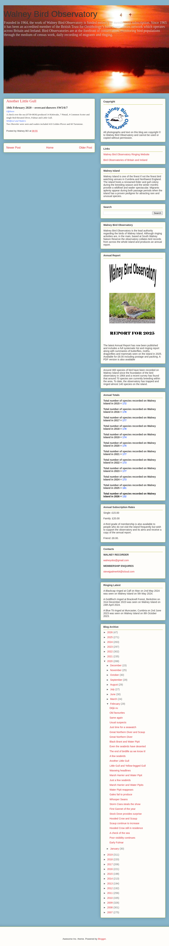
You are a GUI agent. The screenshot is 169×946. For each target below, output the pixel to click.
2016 (110, 869)
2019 (110, 854)
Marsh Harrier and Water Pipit (126, 775)
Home (50, 147)
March (114, 699)
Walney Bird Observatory (50, 14)
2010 (110, 898)
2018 (110, 859)
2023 (110, 646)
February (115, 703)
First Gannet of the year (122, 808)
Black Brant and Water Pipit (125, 741)
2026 (110, 632)
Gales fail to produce (121, 794)
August (114, 684)
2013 (110, 883)
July (112, 689)
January (115, 848)
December (116, 665)
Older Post (85, 147)
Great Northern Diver (121, 736)
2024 (110, 642)
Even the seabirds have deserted (128, 746)
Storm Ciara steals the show (125, 804)
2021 (110, 656)
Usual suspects (118, 722)
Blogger (102, 939)
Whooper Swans (119, 799)
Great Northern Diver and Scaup (127, 732)
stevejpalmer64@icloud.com (118, 571)
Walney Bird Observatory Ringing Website (126, 154)
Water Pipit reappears (121, 789)
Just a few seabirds (120, 780)
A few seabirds (118, 756)
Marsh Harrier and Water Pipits (126, 785)
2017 (110, 864)
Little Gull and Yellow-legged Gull (128, 765)
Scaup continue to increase (124, 823)
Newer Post (13, 147)
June (113, 694)
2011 (110, 893)
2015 (110, 873)
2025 (110, 637)
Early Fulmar (116, 842)
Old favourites (117, 712)
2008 (110, 907)
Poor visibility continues (122, 837)
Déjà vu (114, 708)
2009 (110, 902)
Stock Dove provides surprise (126, 813)
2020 (110, 661)
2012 (110, 888)
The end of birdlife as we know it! (128, 751)
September (116, 679)
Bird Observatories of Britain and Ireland (125, 160)
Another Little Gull (119, 760)
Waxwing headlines (120, 770)
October (115, 675)
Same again (116, 717)
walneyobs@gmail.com (116, 560)
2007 (110, 912)
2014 (110, 878)
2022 (110, 651)
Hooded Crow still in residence (126, 828)
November (116, 670)
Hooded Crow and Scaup (123, 818)
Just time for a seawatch (123, 727)
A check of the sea (120, 833)
